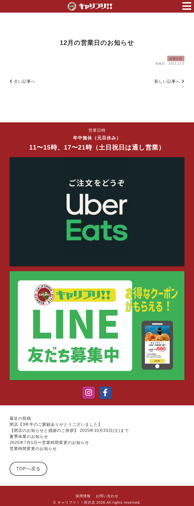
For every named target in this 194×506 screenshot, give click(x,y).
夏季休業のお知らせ (29, 436)
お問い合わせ (107, 496)
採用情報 (83, 496)
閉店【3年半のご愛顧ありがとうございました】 (56, 424)
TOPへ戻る (28, 468)
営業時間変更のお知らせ (33, 448)
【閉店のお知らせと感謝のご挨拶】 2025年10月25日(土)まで (69, 430)
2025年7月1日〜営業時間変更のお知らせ (49, 442)
